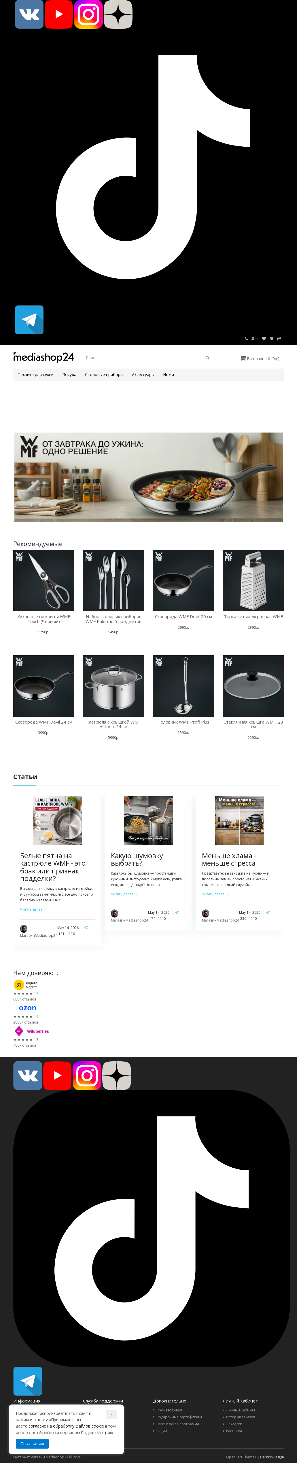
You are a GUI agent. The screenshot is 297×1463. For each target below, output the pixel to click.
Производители (170, 1410)
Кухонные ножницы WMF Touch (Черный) (43, 618)
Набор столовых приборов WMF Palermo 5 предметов (113, 618)
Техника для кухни (36, 374)
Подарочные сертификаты (179, 1417)
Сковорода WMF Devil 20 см (183, 616)
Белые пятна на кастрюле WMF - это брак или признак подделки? (53, 867)
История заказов (240, 1417)
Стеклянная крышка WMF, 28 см (253, 724)
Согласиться (32, 1443)
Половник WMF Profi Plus (183, 722)
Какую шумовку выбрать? (137, 859)
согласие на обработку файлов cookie (66, 1426)
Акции (161, 1430)
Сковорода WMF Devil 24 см (43, 722)
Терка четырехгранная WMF (253, 616)
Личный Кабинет (240, 1410)
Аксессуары (143, 374)
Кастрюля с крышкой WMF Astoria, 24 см (113, 724)
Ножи (168, 374)
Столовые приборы (104, 374)
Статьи (25, 776)
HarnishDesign (272, 1457)
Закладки (234, 1424)
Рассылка (234, 1430)
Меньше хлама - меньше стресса (229, 859)
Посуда (69, 374)
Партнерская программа (177, 1424)
